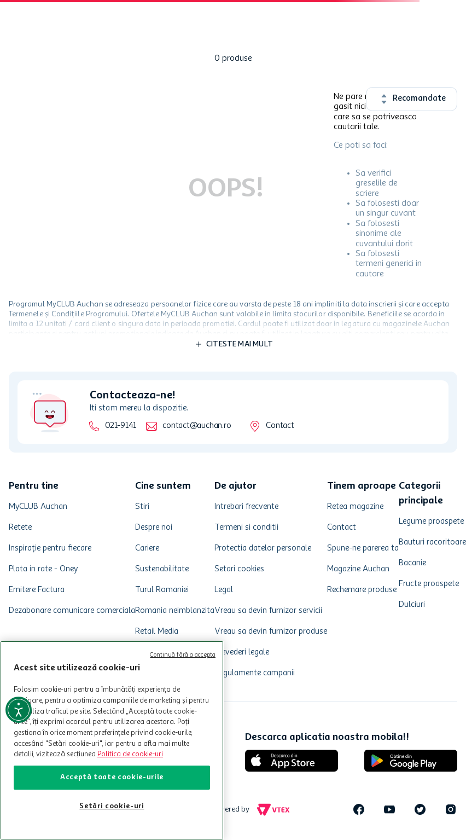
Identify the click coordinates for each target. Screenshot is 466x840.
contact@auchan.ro (196, 426)
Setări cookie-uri (111, 806)
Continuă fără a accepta (182, 655)
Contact (280, 426)
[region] (112, 740)
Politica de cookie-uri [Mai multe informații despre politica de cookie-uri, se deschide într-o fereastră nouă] (130, 754)
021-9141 (120, 426)
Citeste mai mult (239, 344)
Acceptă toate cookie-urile (112, 777)
